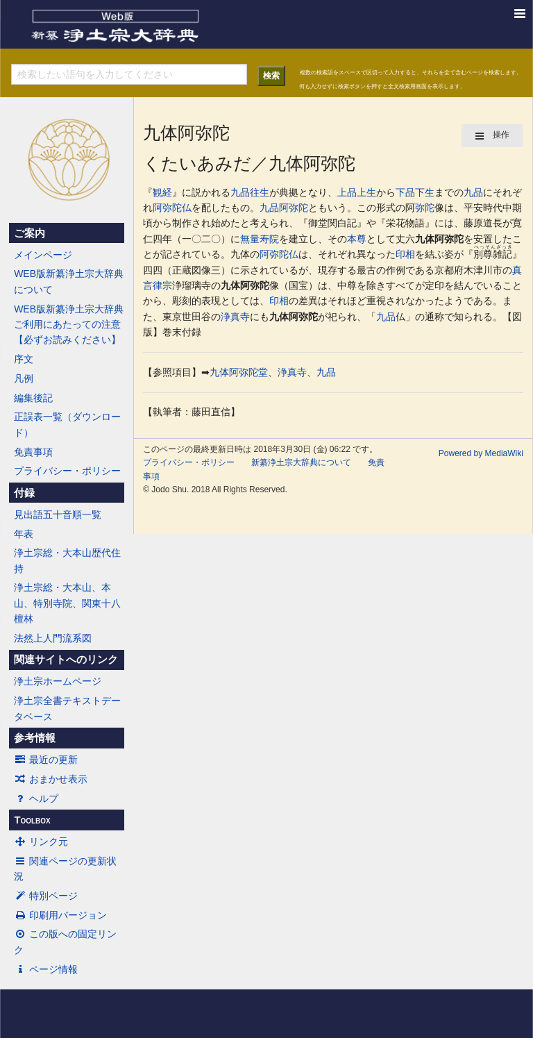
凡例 (23, 378)
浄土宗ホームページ (57, 681)
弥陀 (424, 207)
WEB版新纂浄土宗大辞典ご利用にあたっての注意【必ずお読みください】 (69, 324)
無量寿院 (259, 238)
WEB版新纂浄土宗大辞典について (69, 281)
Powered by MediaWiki (481, 453)
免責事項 (33, 452)
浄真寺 (235, 316)
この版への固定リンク (65, 941)
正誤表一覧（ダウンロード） (67, 424)
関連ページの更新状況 (65, 868)
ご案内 (29, 233)
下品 (405, 192)
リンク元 (41, 841)
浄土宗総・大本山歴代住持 (67, 560)
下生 (424, 192)
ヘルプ (36, 798)
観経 (162, 192)
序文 (23, 359)
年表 (23, 533)
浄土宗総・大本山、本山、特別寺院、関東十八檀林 (67, 603)
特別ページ (46, 895)
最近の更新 (46, 759)
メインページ (43, 254)
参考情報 (35, 738)
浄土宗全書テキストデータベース (67, 708)
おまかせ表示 (50, 779)
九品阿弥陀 (284, 207)
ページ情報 (46, 969)
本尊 (356, 238)
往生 (259, 192)
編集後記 (33, 397)
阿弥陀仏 (172, 207)
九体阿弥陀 (439, 238)
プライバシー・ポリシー (67, 470)
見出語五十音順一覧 (57, 514)
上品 (347, 192)
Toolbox (32, 820)
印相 (405, 254)
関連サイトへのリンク (66, 659)
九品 (240, 192)
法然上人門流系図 (53, 638)
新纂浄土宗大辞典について (301, 462)
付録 (24, 493)
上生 (366, 192)
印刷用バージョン (60, 915)
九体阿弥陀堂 (239, 372)
